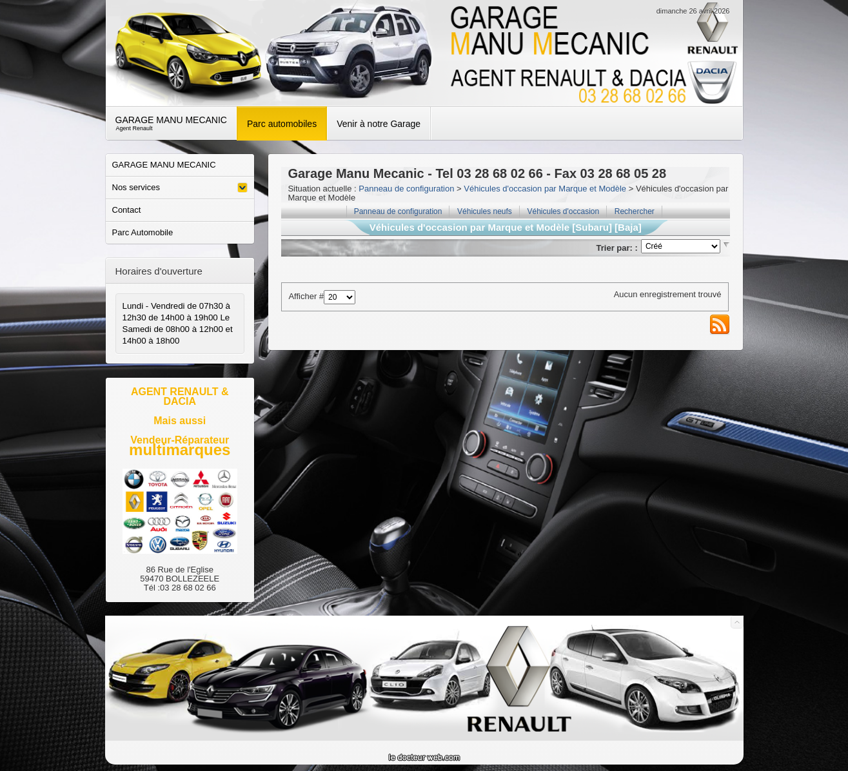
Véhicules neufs (484, 211)
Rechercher (635, 211)
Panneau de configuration (406, 188)
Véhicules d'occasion (563, 211)
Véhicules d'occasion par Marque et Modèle (545, 188)
